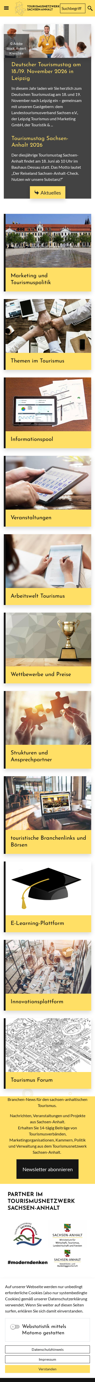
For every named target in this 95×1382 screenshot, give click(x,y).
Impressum (47, 1359)
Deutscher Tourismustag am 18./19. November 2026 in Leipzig (46, 71)
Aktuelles (51, 192)
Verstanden (47, 1369)
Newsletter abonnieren (48, 1169)
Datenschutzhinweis (48, 1349)
